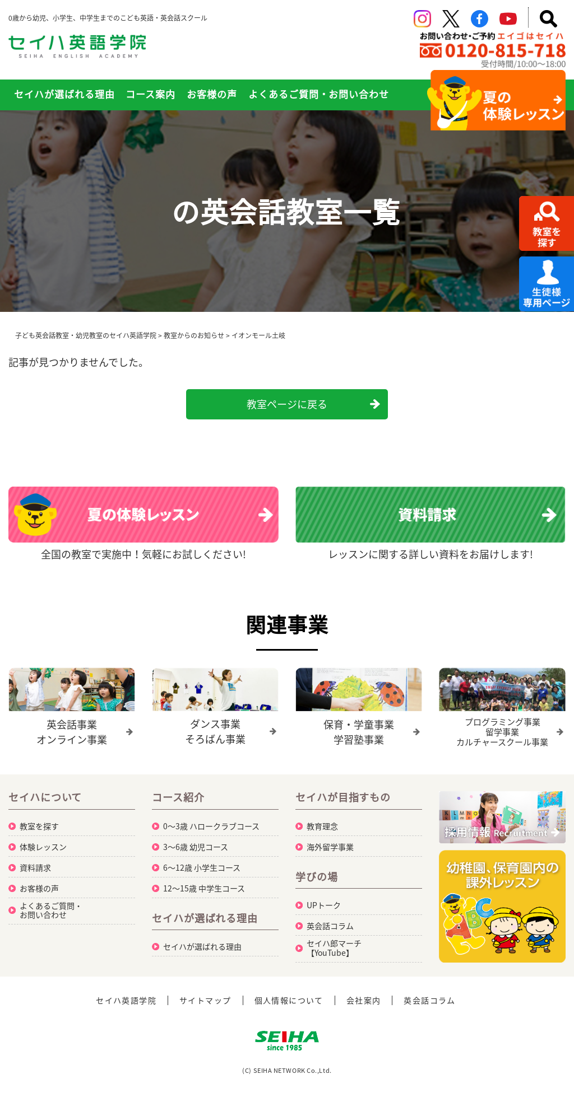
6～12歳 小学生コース (201, 867)
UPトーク (324, 904)
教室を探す (39, 826)
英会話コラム (330, 925)
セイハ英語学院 (126, 1000)
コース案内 (150, 94)
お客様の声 (212, 94)
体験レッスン (43, 846)
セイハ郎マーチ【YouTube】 (334, 947)
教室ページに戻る (287, 404)
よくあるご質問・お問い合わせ (318, 94)
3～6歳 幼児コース (195, 846)
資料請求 (35, 867)
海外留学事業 (330, 846)
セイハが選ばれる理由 (64, 94)
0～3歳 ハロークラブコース (211, 826)
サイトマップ (205, 1000)
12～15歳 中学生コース (204, 888)
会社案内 (363, 1000)
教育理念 (322, 826)
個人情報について (288, 1000)
